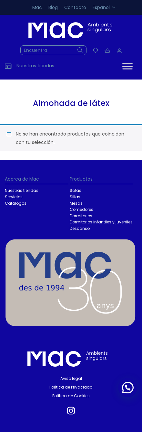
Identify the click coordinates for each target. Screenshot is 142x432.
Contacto (75, 7)
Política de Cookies (71, 396)
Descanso (80, 228)
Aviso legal (71, 378)
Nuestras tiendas (21, 190)
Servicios (14, 197)
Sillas (75, 197)
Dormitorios (81, 216)
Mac (37, 7)
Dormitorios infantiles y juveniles (101, 222)
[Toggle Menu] (127, 66)
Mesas (76, 203)
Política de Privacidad (71, 387)
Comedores (81, 209)
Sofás (75, 190)
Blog (53, 7)
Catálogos (15, 203)
